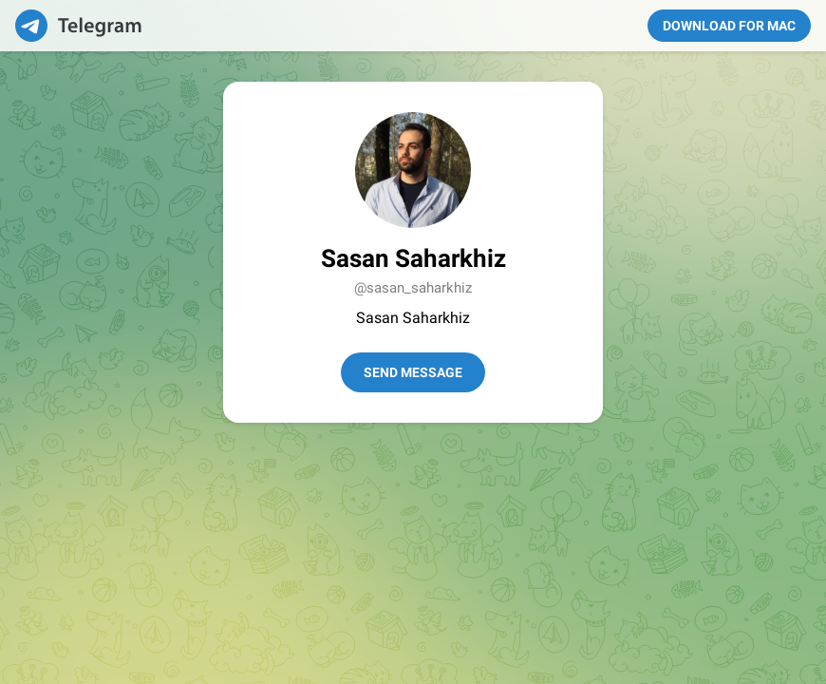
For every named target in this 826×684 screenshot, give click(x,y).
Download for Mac (729, 25)
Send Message (413, 372)
